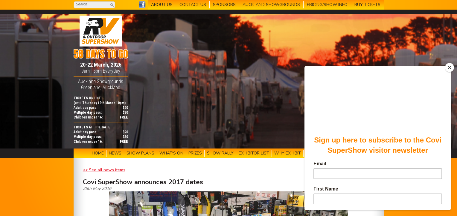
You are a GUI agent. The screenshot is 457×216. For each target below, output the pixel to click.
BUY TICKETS (367, 5)
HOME (98, 153)
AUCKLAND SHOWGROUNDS (271, 5)
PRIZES (195, 153)
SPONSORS (224, 5)
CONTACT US (192, 5)
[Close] (449, 67)
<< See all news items (104, 170)
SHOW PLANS (140, 153)
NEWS (115, 153)
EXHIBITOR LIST (254, 153)
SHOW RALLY (220, 153)
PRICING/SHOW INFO (327, 5)
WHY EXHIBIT (287, 153)
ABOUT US (162, 5)
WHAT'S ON (171, 153)
